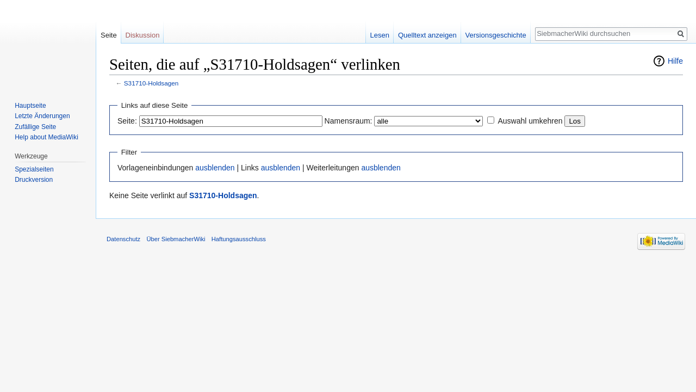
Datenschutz (123, 239)
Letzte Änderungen (42, 116)
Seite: (127, 121)
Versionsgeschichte (495, 35)
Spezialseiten (34, 169)
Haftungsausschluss (239, 239)
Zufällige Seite (35, 127)
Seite (109, 35)
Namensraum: (348, 121)
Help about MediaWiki (46, 137)
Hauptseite (30, 105)
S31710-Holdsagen (151, 83)
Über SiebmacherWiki (175, 239)
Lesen (379, 35)
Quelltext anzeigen (427, 35)
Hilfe (675, 61)
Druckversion (34, 179)
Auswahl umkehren (530, 121)
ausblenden (214, 167)
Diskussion (143, 35)
